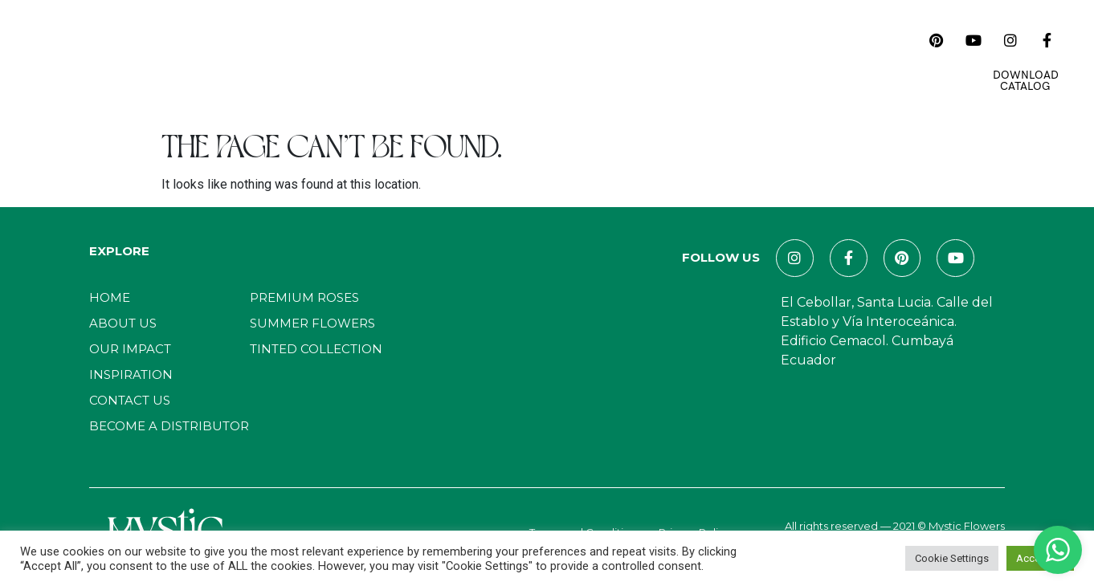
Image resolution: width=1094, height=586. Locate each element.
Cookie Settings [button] (952, 558)
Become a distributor (169, 425)
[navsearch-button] (902, 40)
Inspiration (521, 60)
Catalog (345, 60)
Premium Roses (304, 297)
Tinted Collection (316, 348)
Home (204, 60)
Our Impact (428, 60)
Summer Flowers (312, 323)
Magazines (612, 60)
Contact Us (704, 60)
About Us (270, 60)
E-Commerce (803, 60)
